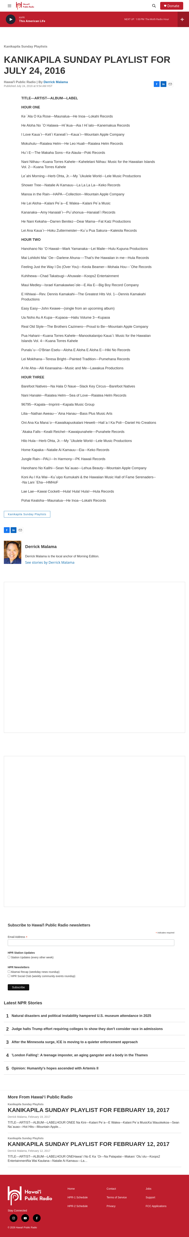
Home (71, 1188)
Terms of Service (117, 1197)
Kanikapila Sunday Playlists (25, 46)
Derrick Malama (56, 82)
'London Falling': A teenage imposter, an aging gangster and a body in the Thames (80, 1055)
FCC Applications (156, 1206)
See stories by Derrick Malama (49, 562)
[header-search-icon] (154, 6)
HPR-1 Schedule (78, 1197)
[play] (11, 19)
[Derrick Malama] (12, 552)
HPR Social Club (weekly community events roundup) (42, 976)
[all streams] (183, 19)
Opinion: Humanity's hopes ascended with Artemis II (55, 1068)
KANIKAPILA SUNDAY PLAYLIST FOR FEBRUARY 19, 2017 (88, 1110)
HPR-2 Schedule (78, 1206)
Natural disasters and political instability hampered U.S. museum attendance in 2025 (81, 1016)
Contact (111, 1188)
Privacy (111, 1206)
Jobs (148, 1188)
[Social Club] (94, 831)
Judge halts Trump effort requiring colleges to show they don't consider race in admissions (87, 1029)
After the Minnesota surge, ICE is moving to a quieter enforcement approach (75, 1042)
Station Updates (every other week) (31, 957)
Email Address (17, 937)
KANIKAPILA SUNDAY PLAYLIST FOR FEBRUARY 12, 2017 (88, 1144)
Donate (173, 6)
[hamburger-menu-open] (9, 6)
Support (150, 1197)
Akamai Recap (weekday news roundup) (34, 971)
